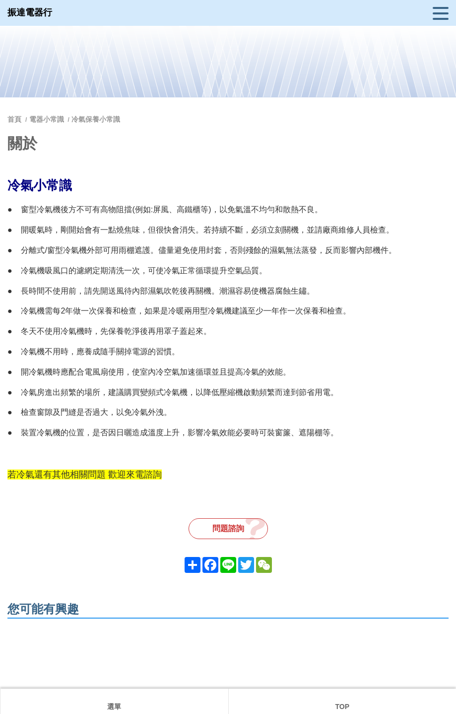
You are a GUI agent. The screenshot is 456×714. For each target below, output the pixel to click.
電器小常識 (46, 119)
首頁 (15, 119)
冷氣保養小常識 (95, 119)
